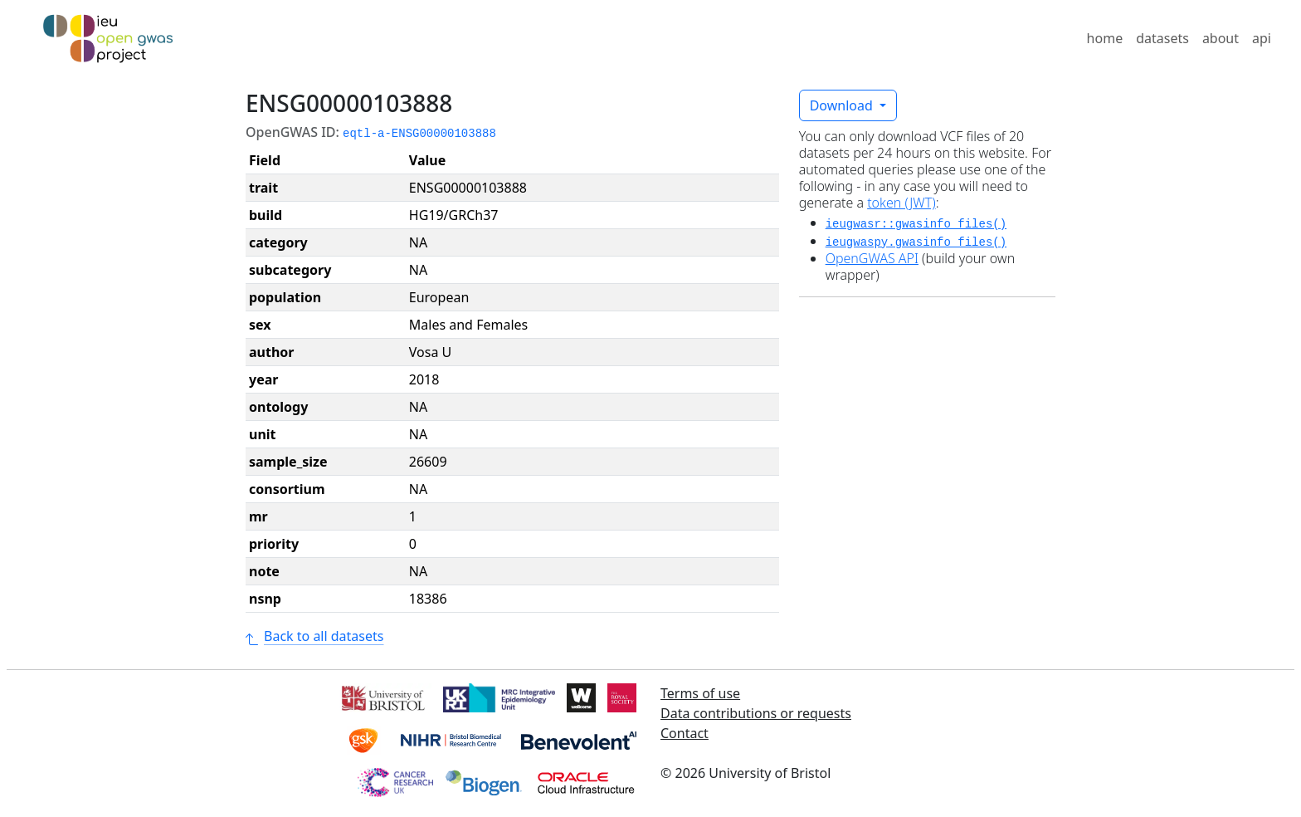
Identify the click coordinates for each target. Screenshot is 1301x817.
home (1105, 38)
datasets (1162, 38)
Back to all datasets (314, 636)
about (1220, 38)
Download (843, 105)
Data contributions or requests (755, 713)
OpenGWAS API (872, 258)
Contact (684, 733)
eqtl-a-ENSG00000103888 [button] (419, 133)
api (1261, 38)
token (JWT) (901, 202)
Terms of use (700, 693)
